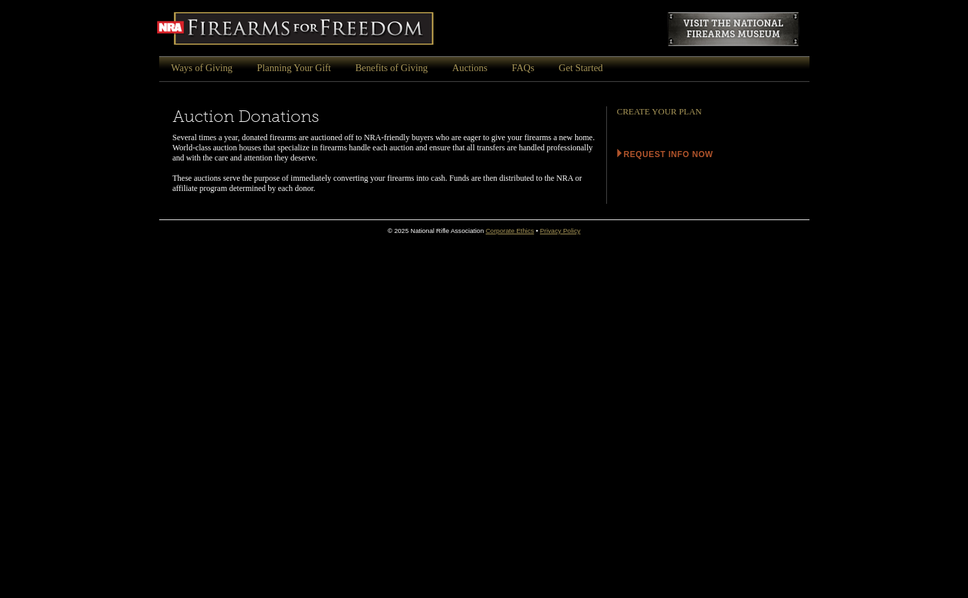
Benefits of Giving (391, 67)
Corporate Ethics (510, 230)
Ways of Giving (202, 67)
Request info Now (668, 154)
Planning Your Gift (294, 67)
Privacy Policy (560, 230)
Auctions (470, 67)
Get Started (581, 67)
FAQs (523, 67)
